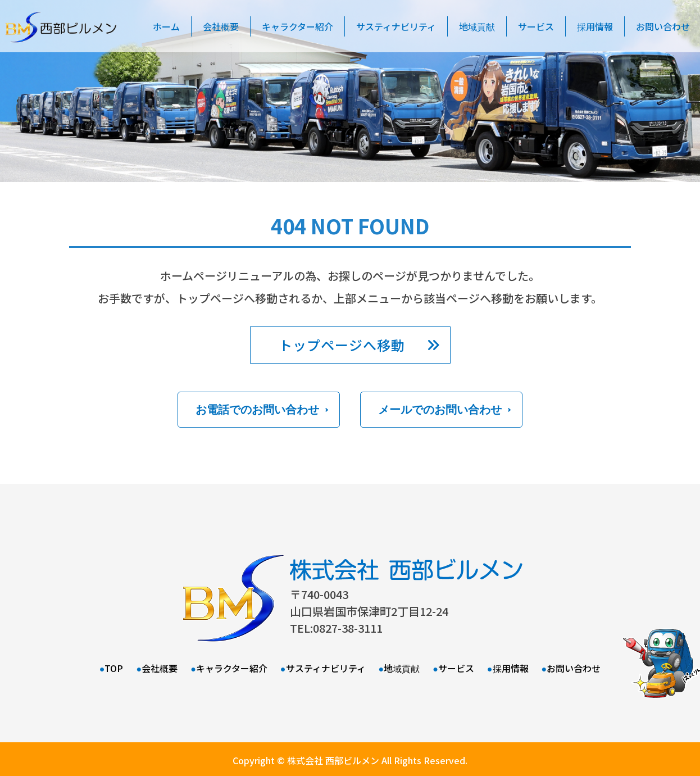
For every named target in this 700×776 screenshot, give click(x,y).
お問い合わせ (574, 668)
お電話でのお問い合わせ (257, 409)
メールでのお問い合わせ (440, 409)
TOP (113, 668)
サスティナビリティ (396, 26)
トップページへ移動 (342, 345)
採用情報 (595, 26)
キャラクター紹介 (297, 26)
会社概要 (221, 26)
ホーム (166, 26)
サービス (536, 26)
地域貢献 (477, 26)
